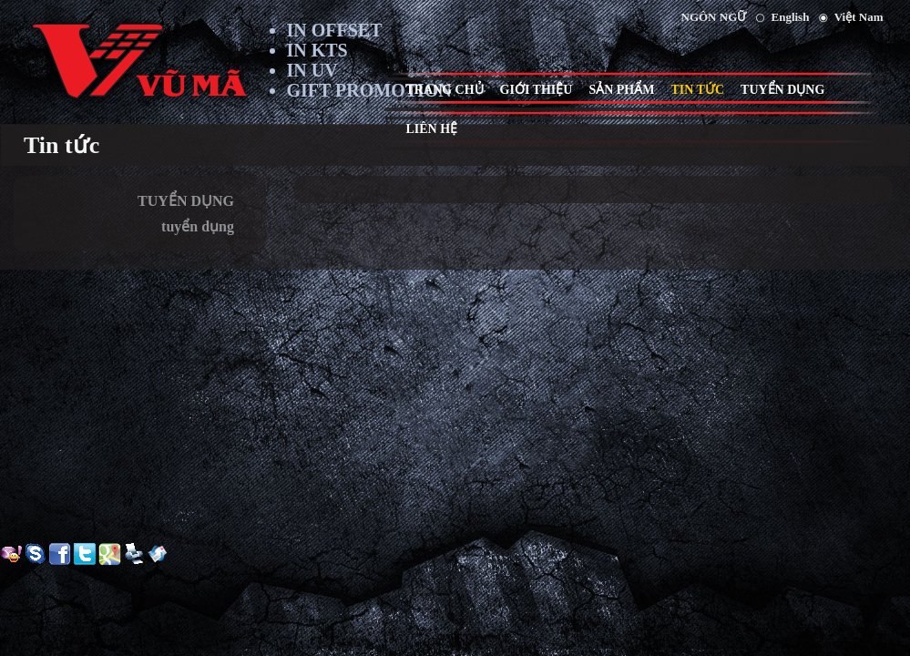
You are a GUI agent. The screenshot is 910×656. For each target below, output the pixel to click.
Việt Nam (859, 17)
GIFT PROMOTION (369, 90)
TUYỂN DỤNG (186, 201)
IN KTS (317, 50)
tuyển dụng (197, 226)
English (791, 17)
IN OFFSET (335, 30)
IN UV (312, 70)
